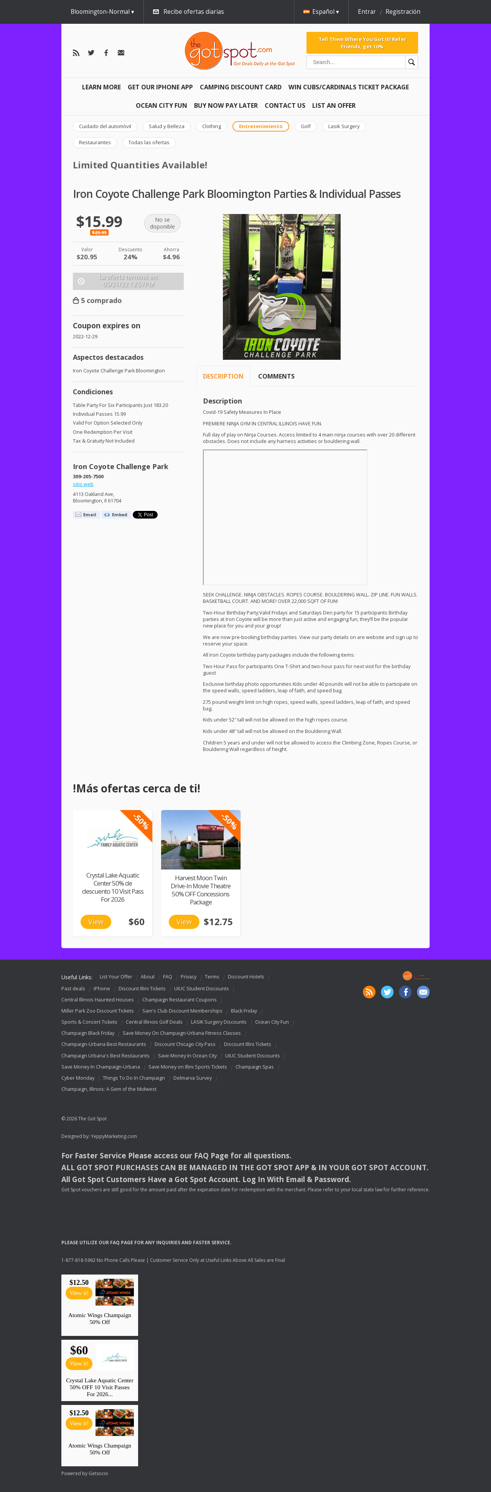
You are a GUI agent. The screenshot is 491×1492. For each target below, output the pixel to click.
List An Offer (334, 105)
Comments (276, 376)
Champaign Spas (255, 1067)
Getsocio (98, 1473)
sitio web (83, 484)
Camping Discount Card (241, 87)
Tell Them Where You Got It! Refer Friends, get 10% (362, 42)
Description (223, 376)
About (148, 976)
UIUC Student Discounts (201, 988)
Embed (119, 514)
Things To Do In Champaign (134, 1078)
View (96, 921)
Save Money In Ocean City (187, 1055)
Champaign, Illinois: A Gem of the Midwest (109, 1089)
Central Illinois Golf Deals (154, 1022)
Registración (403, 12)
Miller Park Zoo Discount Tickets (97, 1011)
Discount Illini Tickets (142, 988)
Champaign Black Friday (87, 1033)
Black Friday (244, 1011)
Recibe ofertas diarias (193, 12)
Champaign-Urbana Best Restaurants (103, 1044)
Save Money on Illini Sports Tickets (187, 1067)
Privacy (188, 976)
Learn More (101, 87)
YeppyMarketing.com (114, 1136)
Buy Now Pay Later (226, 105)
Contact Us (285, 105)
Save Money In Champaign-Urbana (100, 1067)
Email (89, 514)
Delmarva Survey (192, 1078)
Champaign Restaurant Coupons (179, 999)
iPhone (102, 988)
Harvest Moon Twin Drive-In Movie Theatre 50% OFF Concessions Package (201, 889)
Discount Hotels (246, 976)
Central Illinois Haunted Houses (97, 999)
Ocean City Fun (161, 105)
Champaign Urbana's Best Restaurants (105, 1055)
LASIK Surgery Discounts (219, 1022)
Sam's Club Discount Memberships (182, 1011)
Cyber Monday (77, 1078)
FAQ (167, 976)
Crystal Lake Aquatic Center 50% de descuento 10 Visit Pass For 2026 (112, 887)
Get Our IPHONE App (160, 87)
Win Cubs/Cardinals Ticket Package (348, 87)
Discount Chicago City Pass (185, 1044)
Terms (212, 976)
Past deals (73, 988)
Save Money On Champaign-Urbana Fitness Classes (182, 1033)
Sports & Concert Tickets (89, 1022)
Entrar (367, 12)
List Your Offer (116, 976)
